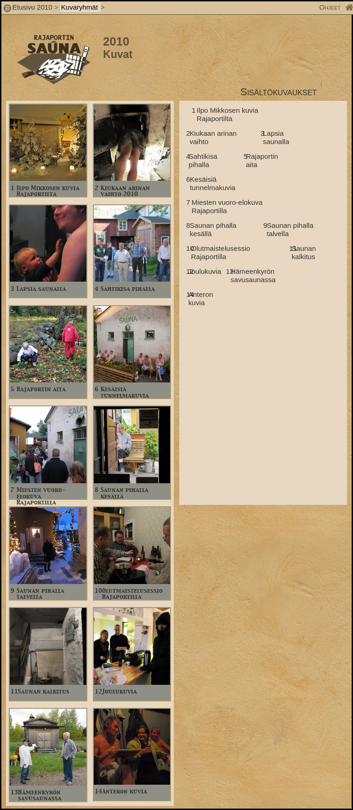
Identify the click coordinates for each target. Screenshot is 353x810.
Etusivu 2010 (32, 7)
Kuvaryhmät (80, 7)
